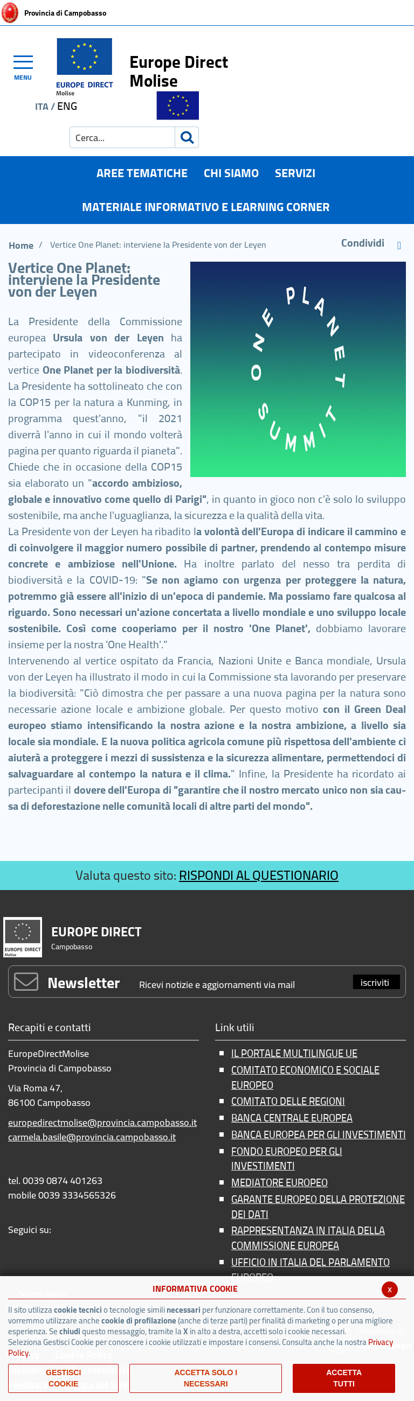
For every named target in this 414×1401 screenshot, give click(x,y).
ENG (67, 106)
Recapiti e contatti (49, 1028)
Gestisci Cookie (63, 1378)
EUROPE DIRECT (96, 932)
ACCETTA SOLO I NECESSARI (205, 1378)
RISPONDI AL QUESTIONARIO (259, 875)
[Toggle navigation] (28, 66)
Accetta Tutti (344, 1378)
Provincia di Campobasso (65, 13)
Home (21, 245)
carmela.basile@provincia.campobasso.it (92, 1137)
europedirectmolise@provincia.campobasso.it (102, 1122)
